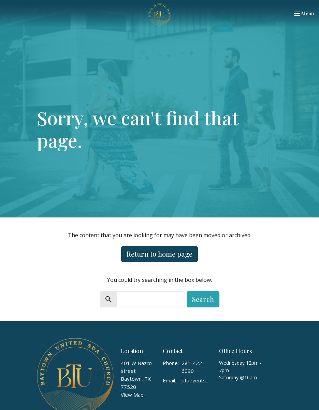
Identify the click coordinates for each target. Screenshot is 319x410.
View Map (132, 394)
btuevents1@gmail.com (197, 380)
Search (203, 299)
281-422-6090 (193, 367)
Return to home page (159, 253)
